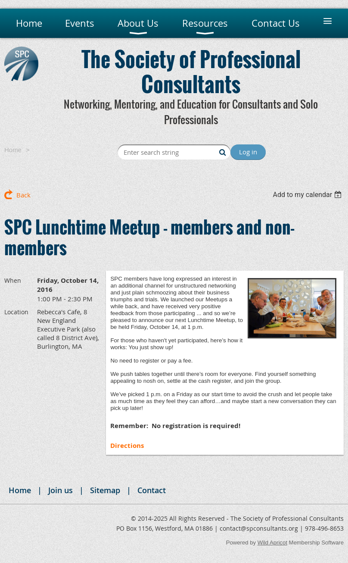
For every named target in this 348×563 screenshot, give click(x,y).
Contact (151, 490)
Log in (248, 151)
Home (13, 149)
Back (23, 195)
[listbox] (308, 194)
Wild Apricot (272, 542)
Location (16, 312)
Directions (127, 445)
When (12, 280)
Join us (60, 490)
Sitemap (105, 490)
